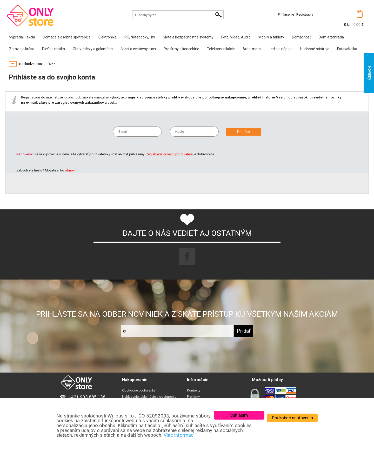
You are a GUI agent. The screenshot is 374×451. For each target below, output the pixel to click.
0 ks (347, 25)
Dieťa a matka (53, 49)
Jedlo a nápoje (280, 49)
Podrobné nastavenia (292, 417)
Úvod (52, 64)
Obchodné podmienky (139, 390)
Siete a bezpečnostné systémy (188, 37)
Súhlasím (239, 415)
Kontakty (193, 390)
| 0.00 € (357, 24)
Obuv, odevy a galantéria (93, 49)
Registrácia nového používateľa (169, 154)
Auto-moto (252, 49)
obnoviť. (71, 170)
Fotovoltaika (347, 49)
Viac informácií (180, 435)
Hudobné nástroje (314, 49)
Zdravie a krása (21, 49)
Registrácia (304, 14)
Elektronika (107, 37)
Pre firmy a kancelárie (181, 49)
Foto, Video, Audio (236, 37)
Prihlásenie (286, 14)
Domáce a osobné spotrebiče (67, 37)
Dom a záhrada (331, 37)
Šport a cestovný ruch (138, 49)
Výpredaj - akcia (22, 37)
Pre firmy (193, 397)
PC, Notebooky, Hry (139, 37)
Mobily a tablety (271, 37)
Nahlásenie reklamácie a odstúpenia (149, 397)
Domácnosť (301, 37)
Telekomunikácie (221, 49)
